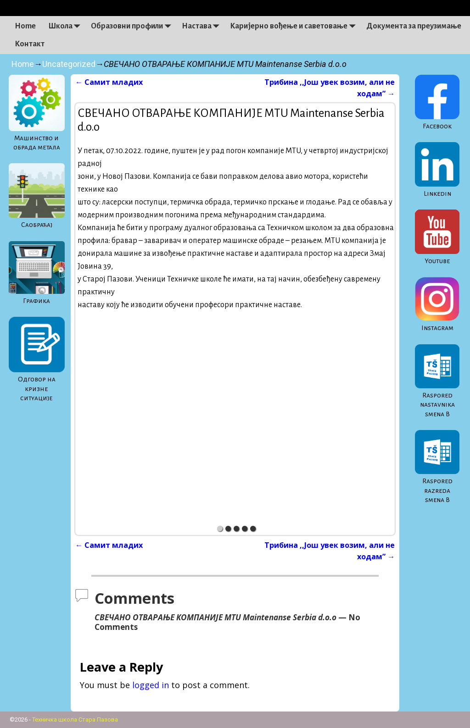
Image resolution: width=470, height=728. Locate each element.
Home (25, 26)
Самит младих (109, 82)
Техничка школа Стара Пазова (75, 719)
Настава (203, 26)
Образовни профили (133, 26)
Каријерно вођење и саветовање (295, 26)
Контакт (30, 44)
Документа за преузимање (413, 26)
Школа (66, 26)
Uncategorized (68, 64)
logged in (150, 684)
